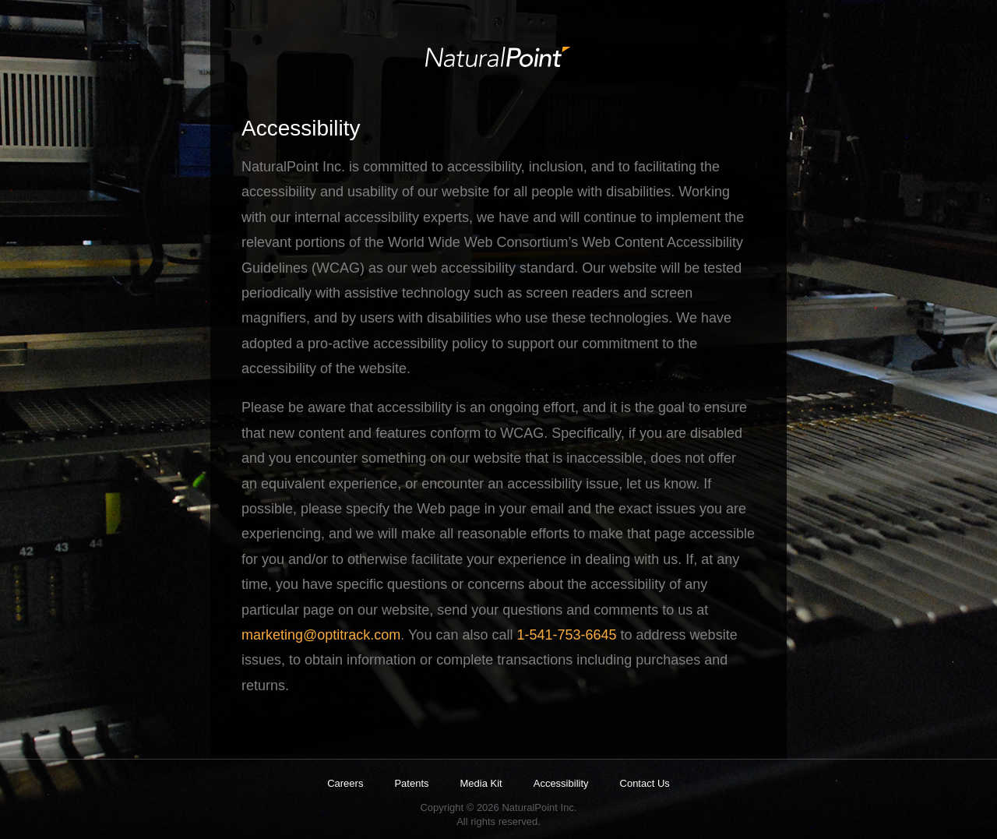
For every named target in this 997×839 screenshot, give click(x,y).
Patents (411, 783)
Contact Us (645, 783)
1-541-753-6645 (566, 635)
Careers (345, 783)
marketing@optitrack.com (320, 635)
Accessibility (561, 783)
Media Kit (481, 783)
